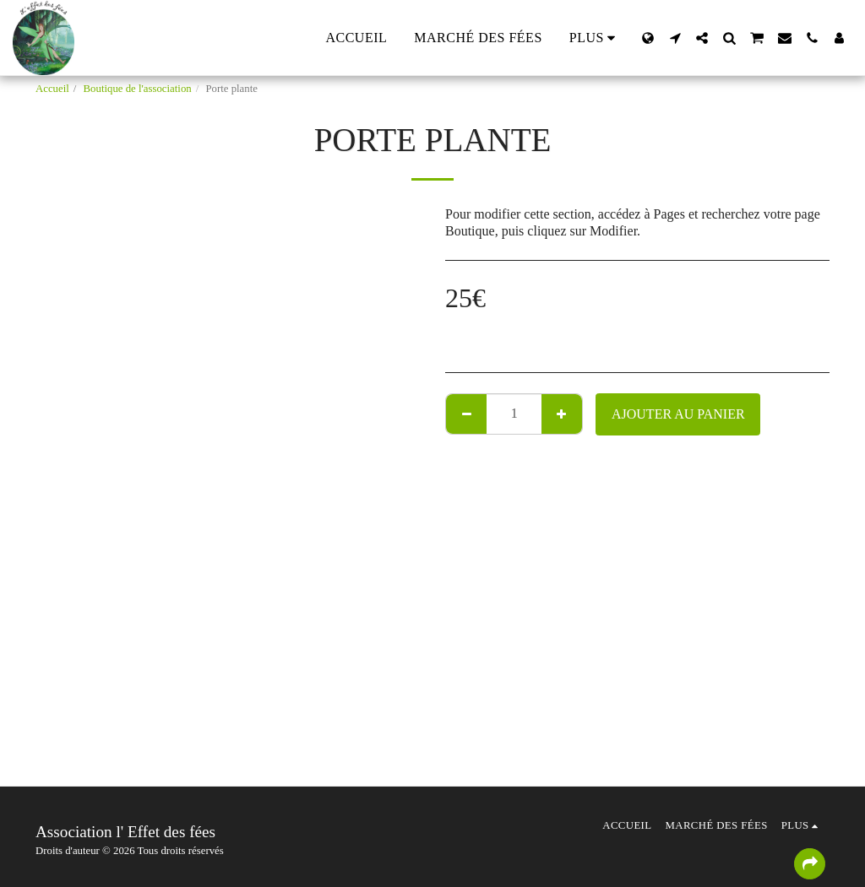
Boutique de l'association (138, 89)
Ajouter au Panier (678, 414)
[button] (675, 38)
